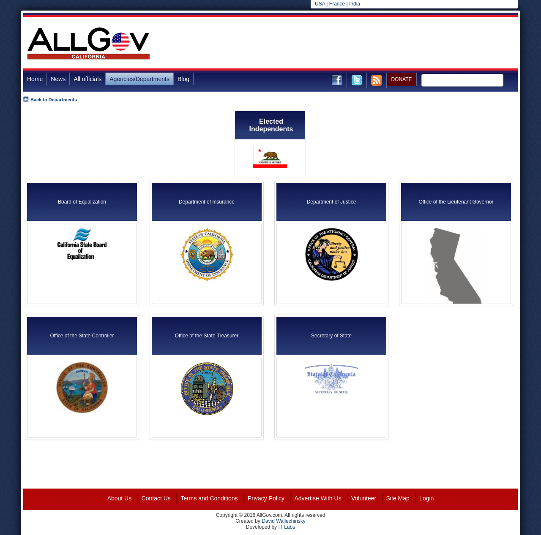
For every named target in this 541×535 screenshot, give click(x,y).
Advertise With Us (317, 498)
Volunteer (363, 498)
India (354, 4)
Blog (183, 79)
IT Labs (286, 527)
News (58, 79)
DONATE (401, 79)
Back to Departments (53, 99)
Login (426, 498)
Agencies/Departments (139, 79)
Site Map (398, 498)
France (337, 4)
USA (320, 4)
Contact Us (156, 498)
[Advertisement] (364, 44)
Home (35, 79)
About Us (119, 498)
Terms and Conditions (209, 498)
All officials (87, 79)
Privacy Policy (266, 498)
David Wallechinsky (284, 521)
